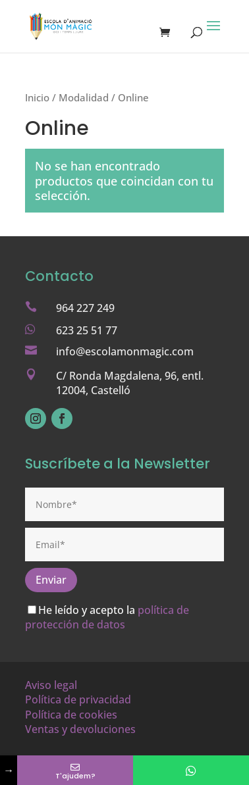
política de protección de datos (107, 617)
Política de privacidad (78, 699)
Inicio (37, 97)
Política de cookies (71, 714)
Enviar (51, 579)
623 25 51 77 (86, 330)
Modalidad (84, 97)
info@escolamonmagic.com (125, 351)
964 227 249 (85, 308)
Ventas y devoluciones (80, 729)
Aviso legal (51, 685)
